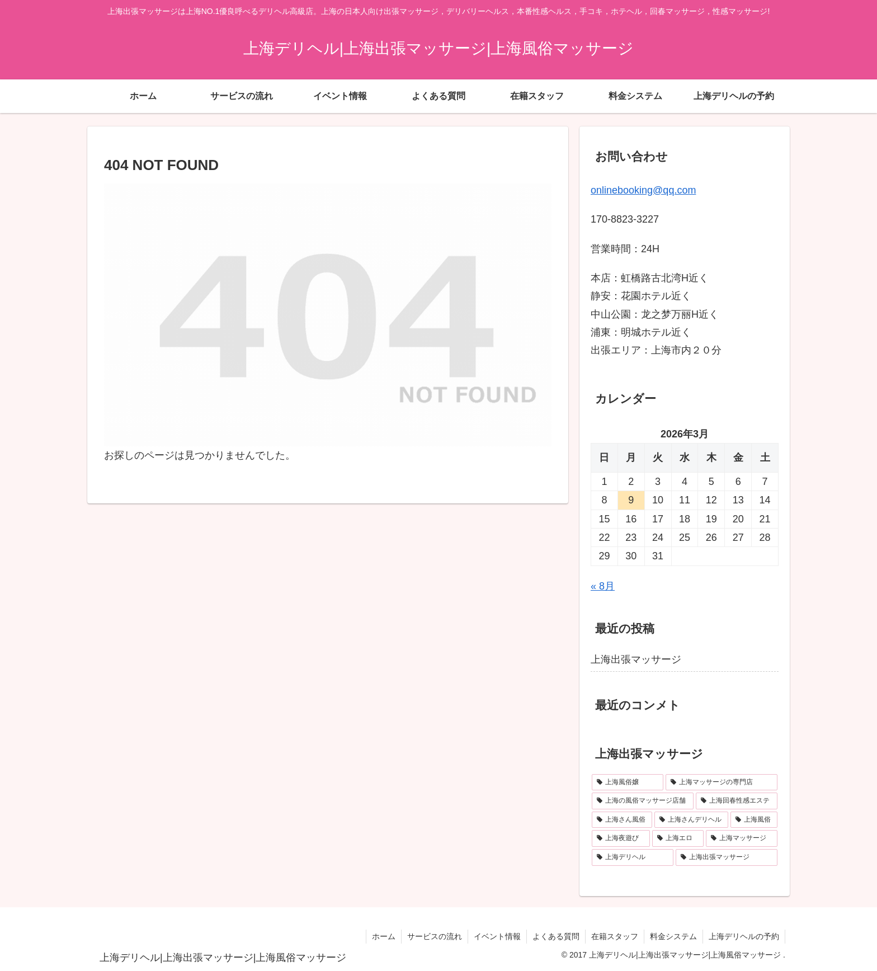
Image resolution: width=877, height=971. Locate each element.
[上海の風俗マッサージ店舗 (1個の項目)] (643, 801)
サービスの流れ (434, 936)
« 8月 (603, 586)
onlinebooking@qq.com (643, 190)
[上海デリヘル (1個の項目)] (632, 857)
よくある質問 (555, 936)
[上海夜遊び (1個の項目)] (621, 838)
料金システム (673, 936)
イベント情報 (497, 936)
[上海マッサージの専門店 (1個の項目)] (721, 782)
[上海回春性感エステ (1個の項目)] (736, 801)
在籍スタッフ (614, 936)
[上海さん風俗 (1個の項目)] (622, 820)
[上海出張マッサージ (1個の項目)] (726, 857)
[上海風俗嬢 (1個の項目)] (627, 782)
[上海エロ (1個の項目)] (678, 838)
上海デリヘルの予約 (744, 936)
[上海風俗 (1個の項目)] (753, 820)
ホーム (383, 936)
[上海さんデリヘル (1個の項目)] (691, 820)
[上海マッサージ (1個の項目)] (741, 838)
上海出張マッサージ (636, 659)
